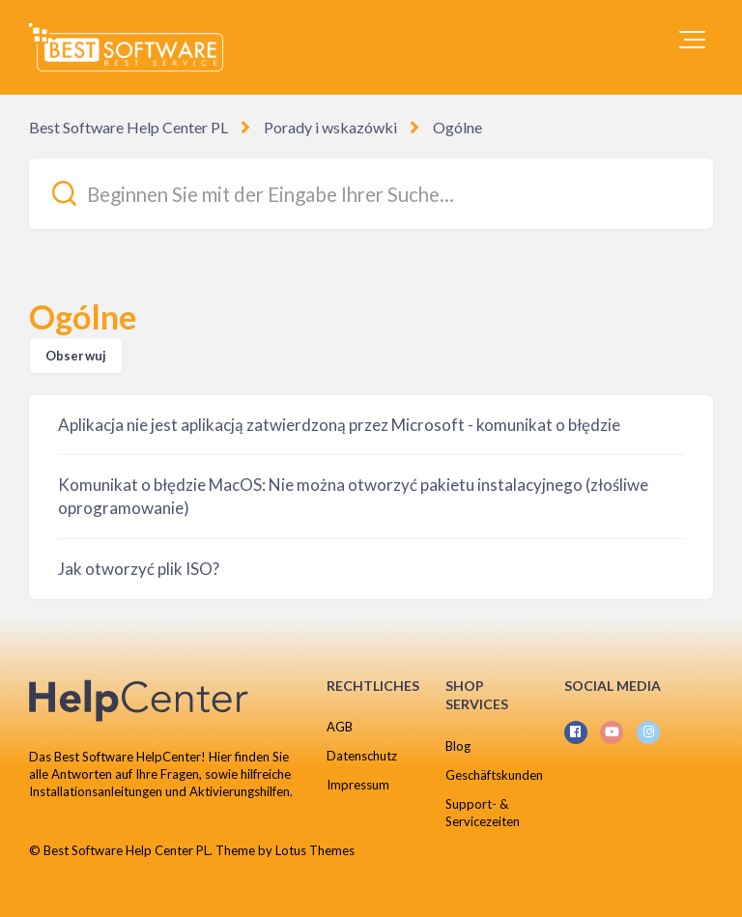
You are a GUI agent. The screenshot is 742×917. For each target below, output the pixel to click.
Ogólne (457, 127)
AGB (340, 726)
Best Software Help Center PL (128, 127)
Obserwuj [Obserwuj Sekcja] (75, 355)
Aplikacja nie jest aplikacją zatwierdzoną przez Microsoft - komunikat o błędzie (339, 425)
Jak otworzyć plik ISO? (138, 569)
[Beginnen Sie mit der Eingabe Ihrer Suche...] (371, 193)
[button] (692, 39)
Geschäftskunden (494, 775)
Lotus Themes (315, 850)
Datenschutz (362, 755)
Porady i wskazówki (330, 127)
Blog (458, 746)
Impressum (358, 784)
